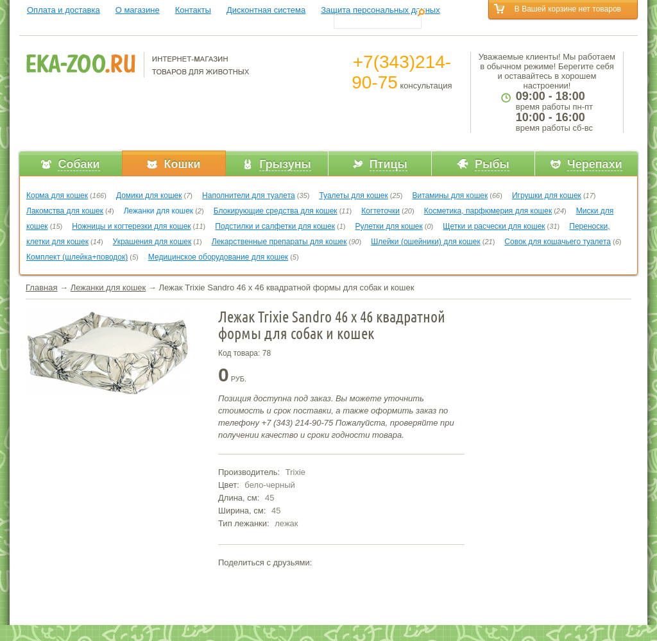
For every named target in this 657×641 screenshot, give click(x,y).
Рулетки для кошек (389, 226)
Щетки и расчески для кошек (494, 226)
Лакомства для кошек (64, 210)
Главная (41, 287)
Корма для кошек (57, 195)
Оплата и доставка (63, 10)
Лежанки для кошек (158, 210)
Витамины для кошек (450, 195)
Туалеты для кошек (353, 195)
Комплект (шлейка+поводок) (77, 257)
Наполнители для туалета (248, 195)
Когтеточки (380, 210)
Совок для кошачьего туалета (557, 241)
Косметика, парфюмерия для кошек (488, 210)
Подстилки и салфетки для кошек (275, 226)
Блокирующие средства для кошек (275, 210)
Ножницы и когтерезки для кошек (131, 226)
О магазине (137, 10)
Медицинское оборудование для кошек (218, 257)
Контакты (193, 10)
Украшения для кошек (152, 241)
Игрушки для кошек (546, 195)
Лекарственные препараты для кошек (279, 241)
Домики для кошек (149, 195)
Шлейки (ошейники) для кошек (425, 241)
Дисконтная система (265, 10)
